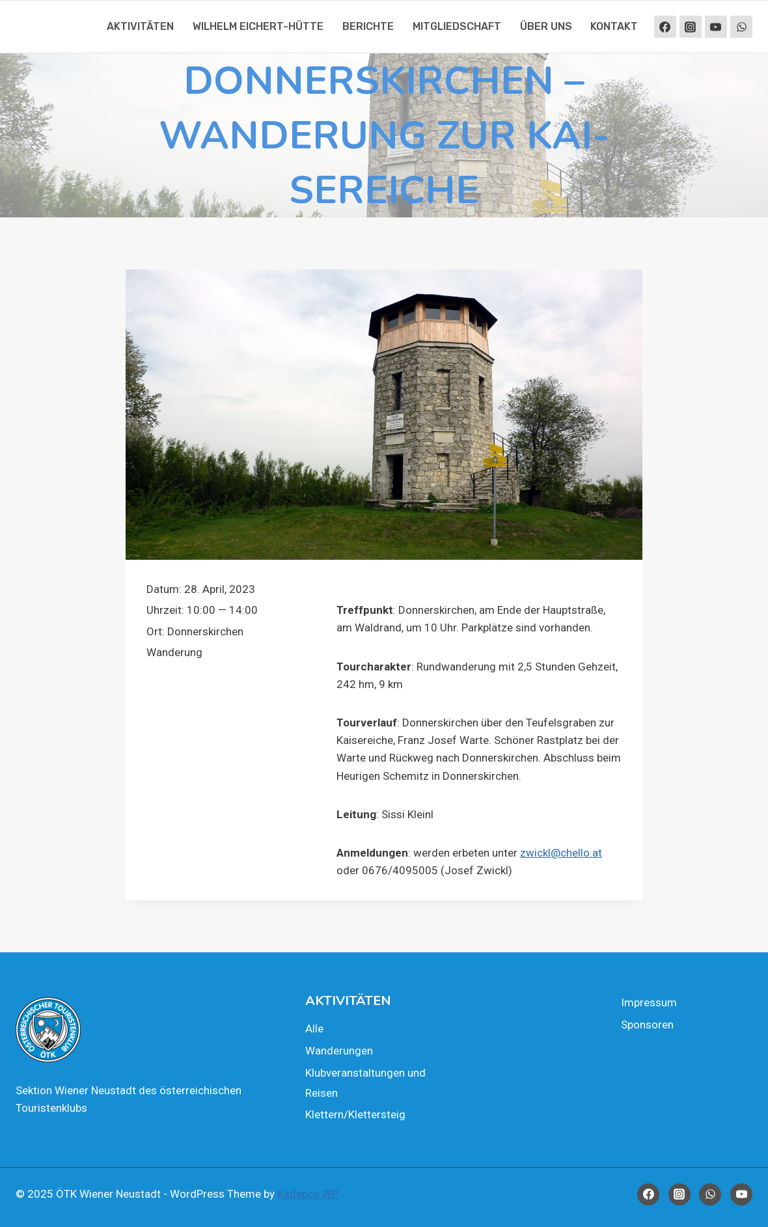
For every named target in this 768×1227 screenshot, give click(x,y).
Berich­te (368, 26)
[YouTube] (716, 27)
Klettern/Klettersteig (355, 1114)
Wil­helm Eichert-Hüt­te (258, 26)
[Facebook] (665, 27)
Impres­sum (649, 1002)
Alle (314, 1028)
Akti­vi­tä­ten (140, 26)
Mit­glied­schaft (457, 26)
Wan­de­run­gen (339, 1050)
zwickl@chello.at (561, 852)
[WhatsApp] (741, 27)
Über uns (546, 26)
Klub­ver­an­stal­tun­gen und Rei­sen (365, 1082)
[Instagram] (690, 27)
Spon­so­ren (647, 1024)
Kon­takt (614, 26)
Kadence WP (307, 1193)
